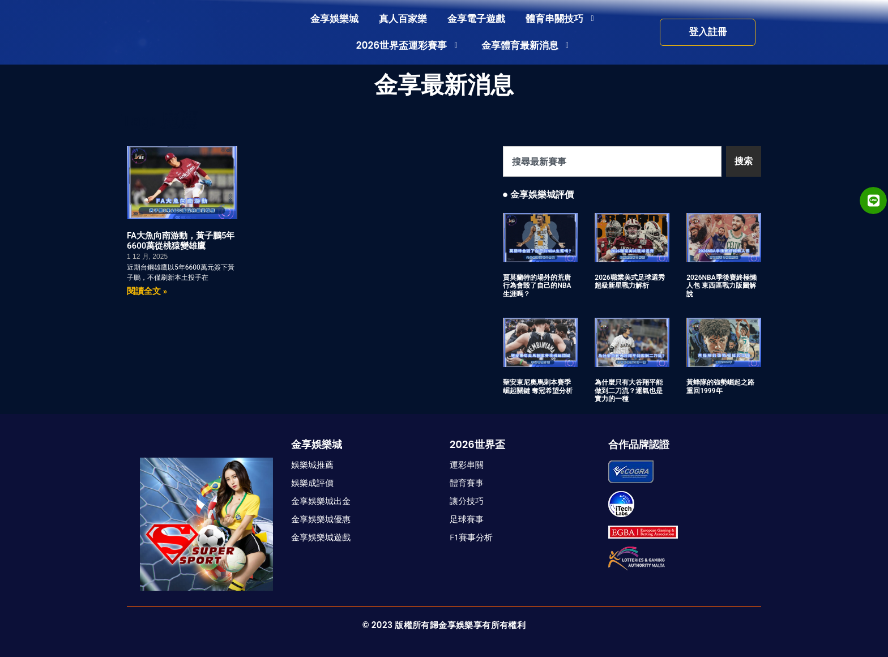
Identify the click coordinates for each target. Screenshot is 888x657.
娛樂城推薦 (312, 464)
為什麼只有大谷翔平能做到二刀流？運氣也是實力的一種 (629, 390)
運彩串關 (467, 464)
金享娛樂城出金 (321, 500)
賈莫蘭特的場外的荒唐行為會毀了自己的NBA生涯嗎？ (537, 286)
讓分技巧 (467, 500)
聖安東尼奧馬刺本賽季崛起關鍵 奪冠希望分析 (538, 386)
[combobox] (612, 161)
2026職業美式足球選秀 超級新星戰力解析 (629, 281)
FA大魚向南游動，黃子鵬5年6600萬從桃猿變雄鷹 (181, 241)
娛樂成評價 (312, 482)
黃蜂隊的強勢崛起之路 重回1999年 (720, 386)
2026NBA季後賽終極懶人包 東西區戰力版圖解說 (721, 286)
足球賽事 (467, 518)
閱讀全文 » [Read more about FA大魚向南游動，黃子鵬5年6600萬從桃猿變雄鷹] (147, 291)
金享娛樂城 (316, 444)
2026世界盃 (477, 444)
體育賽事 (467, 482)
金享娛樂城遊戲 (321, 537)
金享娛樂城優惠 (321, 518)
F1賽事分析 (471, 537)
